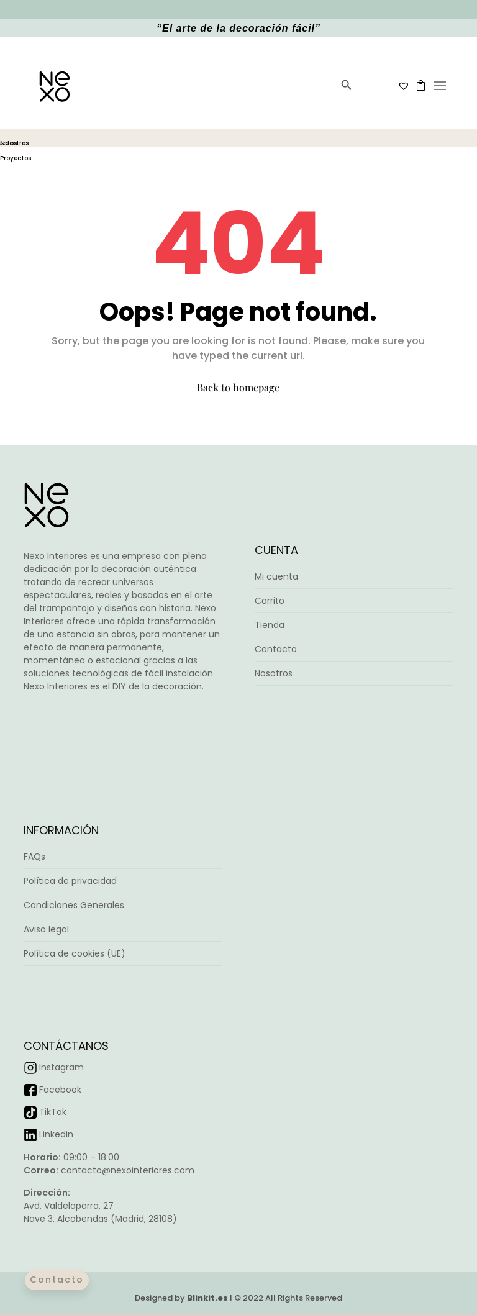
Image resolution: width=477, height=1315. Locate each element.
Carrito (269, 600)
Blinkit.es (207, 1298)
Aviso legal (46, 929)
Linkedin (56, 1134)
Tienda (269, 625)
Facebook (60, 1089)
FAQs (34, 856)
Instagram (61, 1067)
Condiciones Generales (74, 905)
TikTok (52, 1112)
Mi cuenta (276, 576)
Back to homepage (238, 387)
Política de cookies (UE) (74, 953)
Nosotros (274, 673)
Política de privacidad (70, 881)
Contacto (276, 649)
